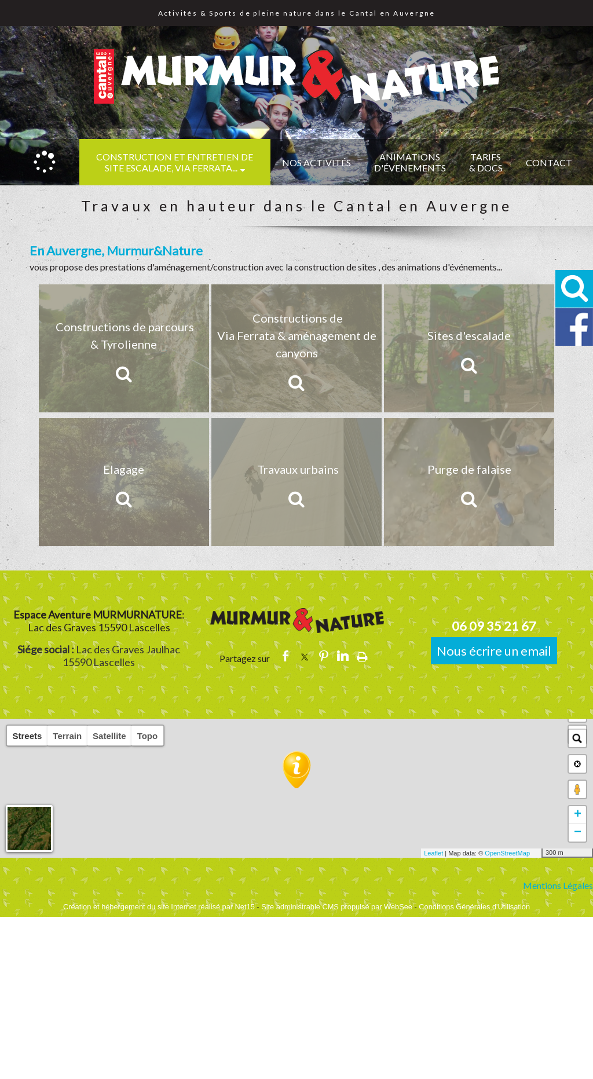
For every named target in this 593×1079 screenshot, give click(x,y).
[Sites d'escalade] (469, 348)
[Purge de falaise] (469, 482)
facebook (285, 656)
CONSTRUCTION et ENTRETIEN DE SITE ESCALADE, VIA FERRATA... (174, 162)
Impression (362, 656)
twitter (304, 656)
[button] (574, 289)
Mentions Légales (558, 885)
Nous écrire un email (494, 651)
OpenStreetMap (507, 853)
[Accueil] (44, 162)
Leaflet (433, 853)
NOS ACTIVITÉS (316, 162)
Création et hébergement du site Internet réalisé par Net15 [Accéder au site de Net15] (159, 906)
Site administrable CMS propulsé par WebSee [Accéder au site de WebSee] (336, 906)
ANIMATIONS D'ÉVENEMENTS (410, 162)
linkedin (343, 656)
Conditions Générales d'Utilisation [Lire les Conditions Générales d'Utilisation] (474, 906)
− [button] (577, 833)
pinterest (323, 656)
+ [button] (577, 815)
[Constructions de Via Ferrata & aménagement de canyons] (296, 348)
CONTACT (549, 162)
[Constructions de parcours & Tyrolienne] (124, 348)
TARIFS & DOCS (486, 162)
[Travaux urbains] (296, 482)
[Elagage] (124, 482)
